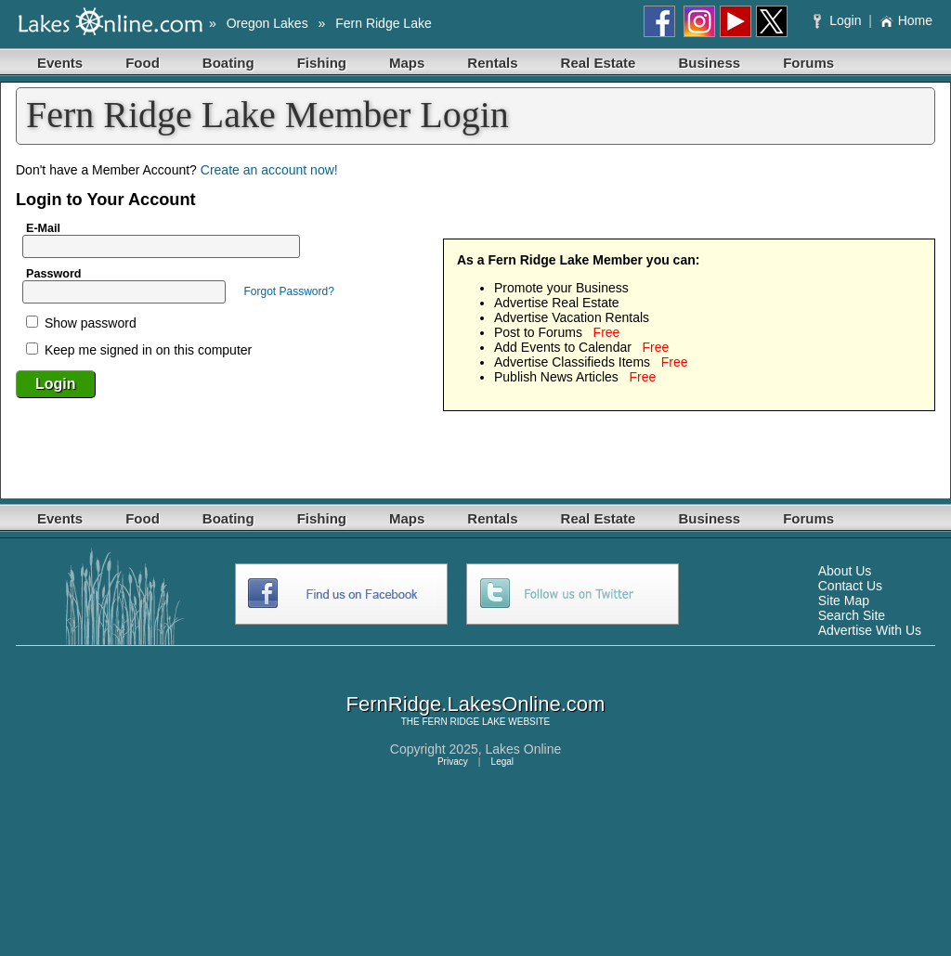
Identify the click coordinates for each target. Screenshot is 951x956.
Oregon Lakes (267, 23)
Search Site (851, 615)
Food (142, 63)
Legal (502, 761)
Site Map (843, 600)
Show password (81, 323)
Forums (808, 63)
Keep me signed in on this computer (139, 349)
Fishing (321, 63)
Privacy (452, 761)
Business (709, 63)
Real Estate (598, 63)
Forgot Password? (288, 291)
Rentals (492, 63)
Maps (406, 63)
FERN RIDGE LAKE (463, 722)
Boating (228, 63)
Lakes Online (524, 749)
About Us (845, 570)
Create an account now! (269, 169)
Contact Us (850, 585)
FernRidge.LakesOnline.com (476, 704)
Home (905, 20)
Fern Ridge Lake (383, 23)
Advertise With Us (869, 630)
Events (60, 63)
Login (839, 20)
